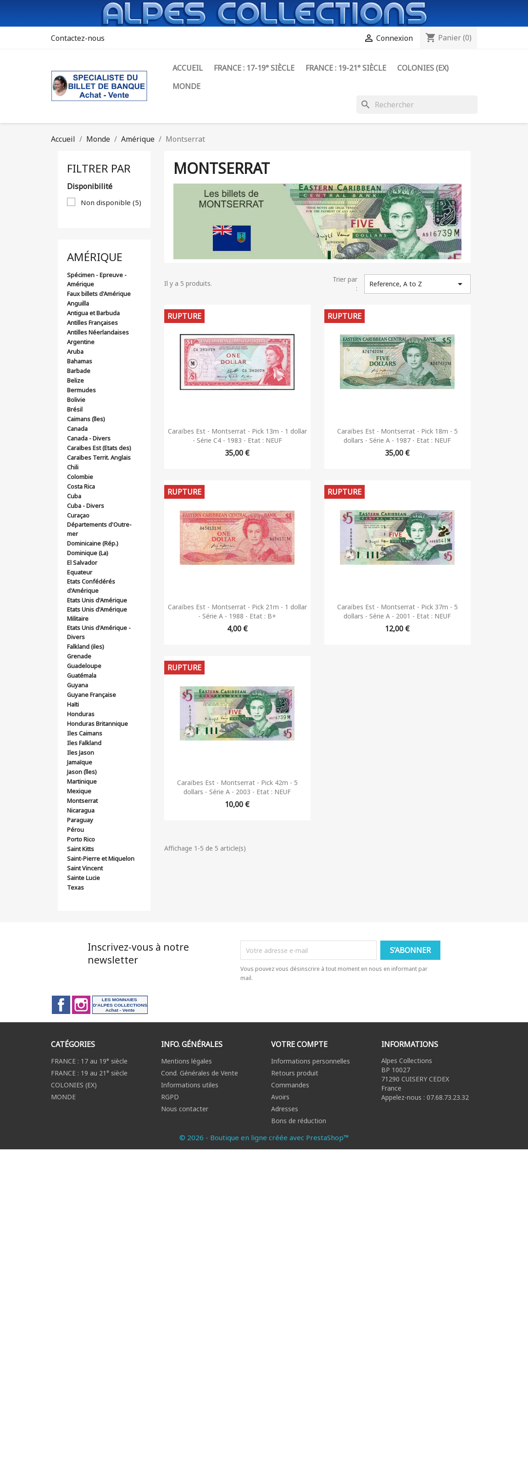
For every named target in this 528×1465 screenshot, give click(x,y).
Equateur (79, 572)
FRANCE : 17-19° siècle (254, 68)
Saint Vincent (85, 868)
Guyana (77, 685)
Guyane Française (91, 695)
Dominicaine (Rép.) (92, 543)
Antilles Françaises (92, 322)
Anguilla (78, 303)
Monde (186, 86)
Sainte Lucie (83, 878)
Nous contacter (184, 1108)
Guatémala (81, 675)
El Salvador (82, 562)
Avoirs (280, 1096)
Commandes (290, 1085)
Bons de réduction (298, 1120)
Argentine (80, 342)
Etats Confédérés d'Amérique (91, 586)
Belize (75, 380)
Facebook (61, 1005)
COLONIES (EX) (74, 1085)
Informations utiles (189, 1085)
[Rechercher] (417, 104)
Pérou (75, 829)
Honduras (80, 714)
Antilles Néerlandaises (98, 332)
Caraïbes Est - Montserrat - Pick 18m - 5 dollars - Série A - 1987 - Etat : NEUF (397, 436)
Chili (72, 467)
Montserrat (82, 801)
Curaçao (78, 515)
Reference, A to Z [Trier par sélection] (417, 284)
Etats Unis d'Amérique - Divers (99, 632)
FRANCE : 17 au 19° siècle (89, 1061)
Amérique (94, 256)
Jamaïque (79, 762)
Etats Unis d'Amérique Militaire (97, 614)
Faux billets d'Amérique (99, 294)
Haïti (73, 704)
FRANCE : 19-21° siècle (346, 68)
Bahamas (79, 361)
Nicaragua (80, 810)
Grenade (79, 656)
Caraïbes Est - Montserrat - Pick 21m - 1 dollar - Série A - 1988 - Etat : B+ (237, 611)
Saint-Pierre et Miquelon (100, 858)
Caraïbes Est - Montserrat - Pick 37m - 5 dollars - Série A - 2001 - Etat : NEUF (397, 611)
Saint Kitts (80, 849)
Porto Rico (81, 839)
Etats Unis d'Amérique (97, 600)
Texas (75, 887)
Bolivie (76, 399)
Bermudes (81, 390)
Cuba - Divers (85, 505)
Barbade (78, 371)
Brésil (75, 409)
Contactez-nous (78, 38)
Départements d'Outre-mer (99, 529)
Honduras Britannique (97, 723)
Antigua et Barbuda (93, 313)
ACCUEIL (187, 68)
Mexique (79, 791)
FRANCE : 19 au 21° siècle (89, 1073)
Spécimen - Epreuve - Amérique (97, 279)
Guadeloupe (84, 666)
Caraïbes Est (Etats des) (99, 448)
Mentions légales (186, 1061)
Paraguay (80, 820)
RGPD (170, 1096)
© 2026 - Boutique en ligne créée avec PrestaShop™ (264, 1137)
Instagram (81, 1005)
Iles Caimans (84, 733)
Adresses (284, 1108)
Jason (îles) (82, 772)
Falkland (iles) (85, 646)
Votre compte (299, 1044)
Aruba (75, 351)
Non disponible (111, 202)
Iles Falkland (84, 743)
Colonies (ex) (423, 68)
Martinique (82, 781)
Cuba (74, 496)
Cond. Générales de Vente (199, 1073)
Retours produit (294, 1073)
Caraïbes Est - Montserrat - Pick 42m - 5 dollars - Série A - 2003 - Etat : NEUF (237, 787)
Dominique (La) (87, 553)
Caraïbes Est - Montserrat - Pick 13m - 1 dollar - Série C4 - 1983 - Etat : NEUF (237, 436)
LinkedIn (120, 1005)
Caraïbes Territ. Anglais (99, 457)
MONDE (63, 1096)
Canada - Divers (89, 438)
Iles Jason (80, 752)
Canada (77, 428)
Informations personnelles (310, 1061)
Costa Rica (81, 486)
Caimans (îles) (86, 419)
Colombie (80, 477)
